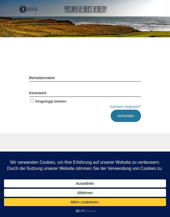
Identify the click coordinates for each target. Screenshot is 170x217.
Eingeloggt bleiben (48, 101)
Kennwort (38, 93)
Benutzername (42, 78)
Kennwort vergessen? (125, 107)
